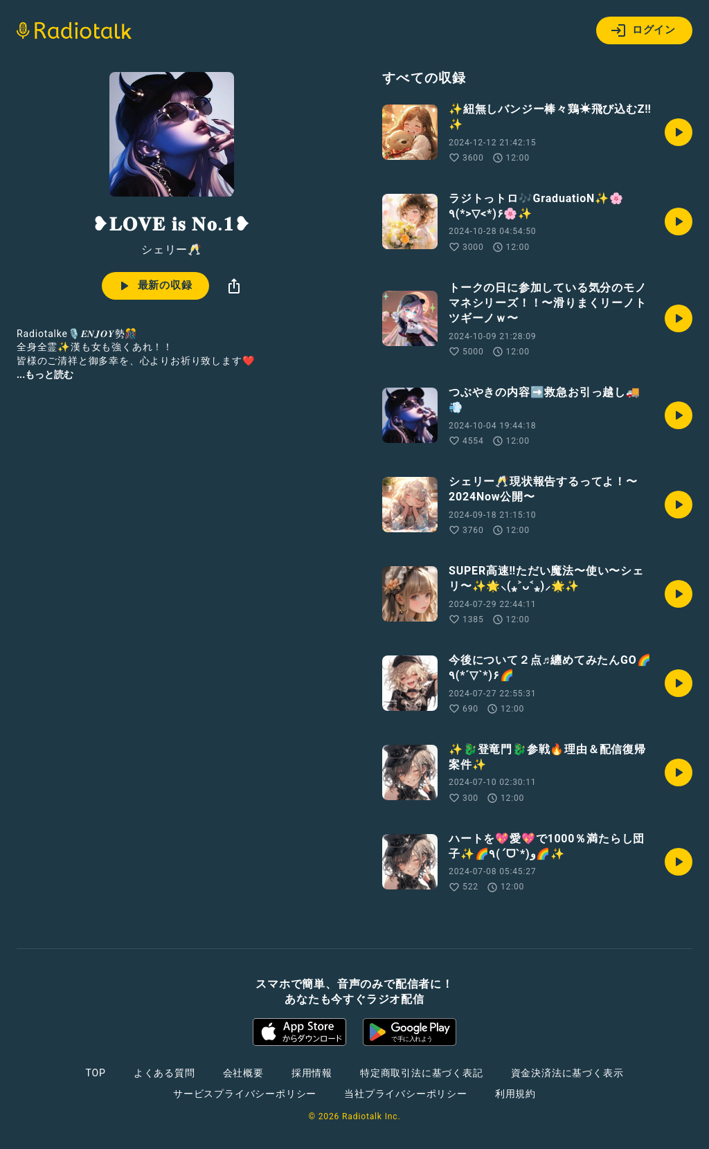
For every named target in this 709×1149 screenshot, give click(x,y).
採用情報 (311, 1072)
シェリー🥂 (171, 249)
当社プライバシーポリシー (405, 1093)
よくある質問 (164, 1072)
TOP (96, 1072)
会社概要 (243, 1072)
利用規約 (515, 1093)
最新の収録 (154, 286)
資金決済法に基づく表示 (567, 1072)
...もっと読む (45, 374)
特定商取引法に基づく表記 (421, 1072)
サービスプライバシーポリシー (244, 1093)
